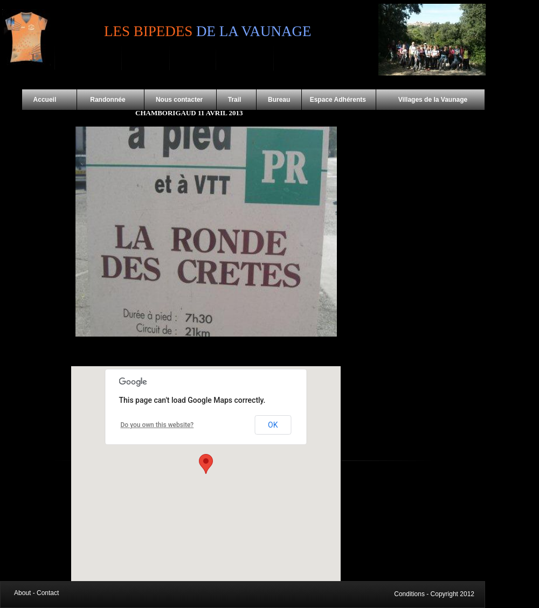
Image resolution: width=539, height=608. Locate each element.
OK (273, 425)
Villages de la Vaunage (422, 99)
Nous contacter (180, 99)
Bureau (279, 99)
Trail (236, 99)
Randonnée (110, 99)
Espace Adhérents (338, 99)
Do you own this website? (157, 425)
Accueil (49, 99)
